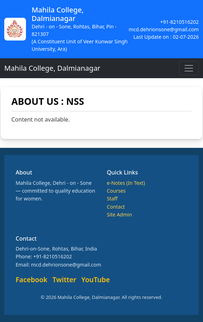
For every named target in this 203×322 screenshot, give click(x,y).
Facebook (31, 279)
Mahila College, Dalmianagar (52, 68)
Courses (116, 190)
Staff (112, 198)
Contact (116, 206)
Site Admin (119, 214)
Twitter (64, 279)
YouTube (95, 279)
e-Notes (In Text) (126, 182)
